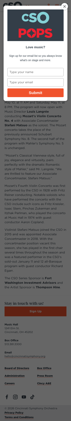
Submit (35, 92)
